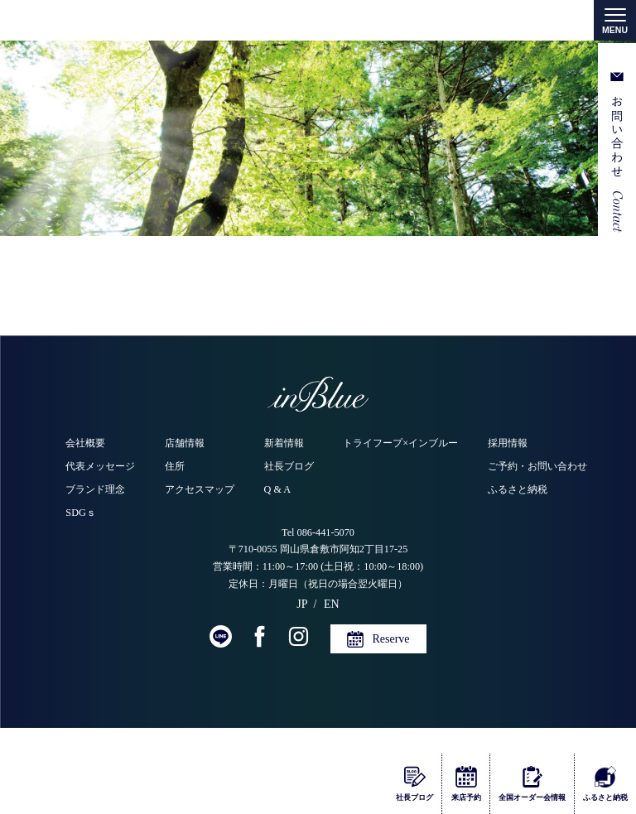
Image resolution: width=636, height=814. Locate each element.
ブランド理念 (95, 489)
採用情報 (508, 443)
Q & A (278, 489)
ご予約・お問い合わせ (537, 466)
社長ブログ (289, 466)
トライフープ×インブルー (400, 443)
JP (301, 604)
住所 (175, 466)
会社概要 (85, 443)
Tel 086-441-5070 (318, 532)
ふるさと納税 (517, 489)
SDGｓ (80, 512)
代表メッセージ (100, 466)
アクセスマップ (199, 489)
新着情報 (284, 443)
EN (332, 604)
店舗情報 (185, 443)
